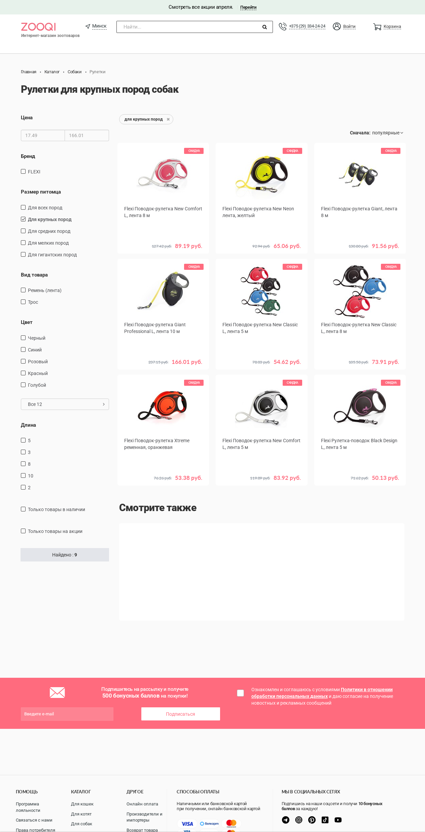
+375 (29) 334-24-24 (307, 26)
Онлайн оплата (142, 803)
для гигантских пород (52, 254)
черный (36, 338)
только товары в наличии (56, 509)
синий (35, 349)
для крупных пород (50, 219)
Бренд (28, 156)
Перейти (248, 7)
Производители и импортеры (145, 817)
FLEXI (34, 171)
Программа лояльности (28, 807)
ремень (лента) (45, 290)
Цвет (27, 322)
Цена (27, 118)
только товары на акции (55, 531)
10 (30, 476)
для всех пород (45, 207)
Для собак (81, 823)
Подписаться (180, 714)
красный (38, 373)
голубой (37, 385)
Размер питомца (41, 192)
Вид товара (34, 275)
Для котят (81, 814)
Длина (28, 425)
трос (33, 302)
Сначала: (360, 132)
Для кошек (82, 803)
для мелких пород (48, 243)
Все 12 (66, 404)
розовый (38, 361)
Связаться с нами (34, 820)
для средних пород (49, 231)
